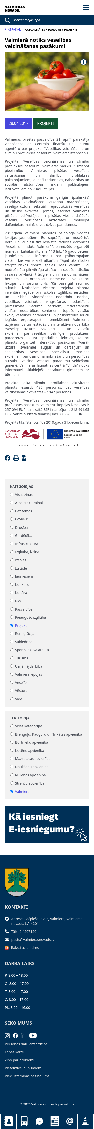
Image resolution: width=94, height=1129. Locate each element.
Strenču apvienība (29, 783)
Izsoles (20, 560)
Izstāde (21, 568)
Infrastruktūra (26, 543)
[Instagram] (9, 1035)
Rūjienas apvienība (30, 775)
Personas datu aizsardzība (26, 1043)
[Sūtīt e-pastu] (8, 939)
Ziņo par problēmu (20, 1060)
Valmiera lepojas (28, 674)
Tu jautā (39, 1121)
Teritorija (20, 718)
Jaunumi (54, 1121)
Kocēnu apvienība (29, 750)
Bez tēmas (23, 511)
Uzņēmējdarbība (28, 666)
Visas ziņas (24, 494)
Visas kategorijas (29, 726)
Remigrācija (24, 633)
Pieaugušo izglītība (30, 617)
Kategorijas (21, 486)
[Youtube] (34, 1035)
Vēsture (21, 690)
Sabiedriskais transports (24, 1121)
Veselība (22, 682)
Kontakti (8, 1121)
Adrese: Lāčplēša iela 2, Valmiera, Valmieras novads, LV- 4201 (46, 921)
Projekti (21, 625)
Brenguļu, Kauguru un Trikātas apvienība (48, 734)
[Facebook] (8, 459)
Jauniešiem (24, 576)
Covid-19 (22, 519)
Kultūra (21, 592)
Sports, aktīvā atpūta (32, 650)
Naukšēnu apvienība (32, 766)
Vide (18, 699)
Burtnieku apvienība (31, 742)
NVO (19, 600)
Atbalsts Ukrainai (29, 502)
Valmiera (22, 791)
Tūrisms (21, 658)
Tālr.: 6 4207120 (24, 931)
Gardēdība (23, 535)
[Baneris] (47, 823)
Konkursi (22, 584)
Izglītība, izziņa (27, 552)
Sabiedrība (24, 641)
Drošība (21, 527)
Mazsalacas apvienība (33, 758)
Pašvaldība (24, 609)
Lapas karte (14, 1052)
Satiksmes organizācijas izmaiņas (85, 1121)
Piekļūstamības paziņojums (27, 1076)
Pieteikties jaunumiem (69, 1121)
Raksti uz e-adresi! (26, 947)
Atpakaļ (13, 29)
